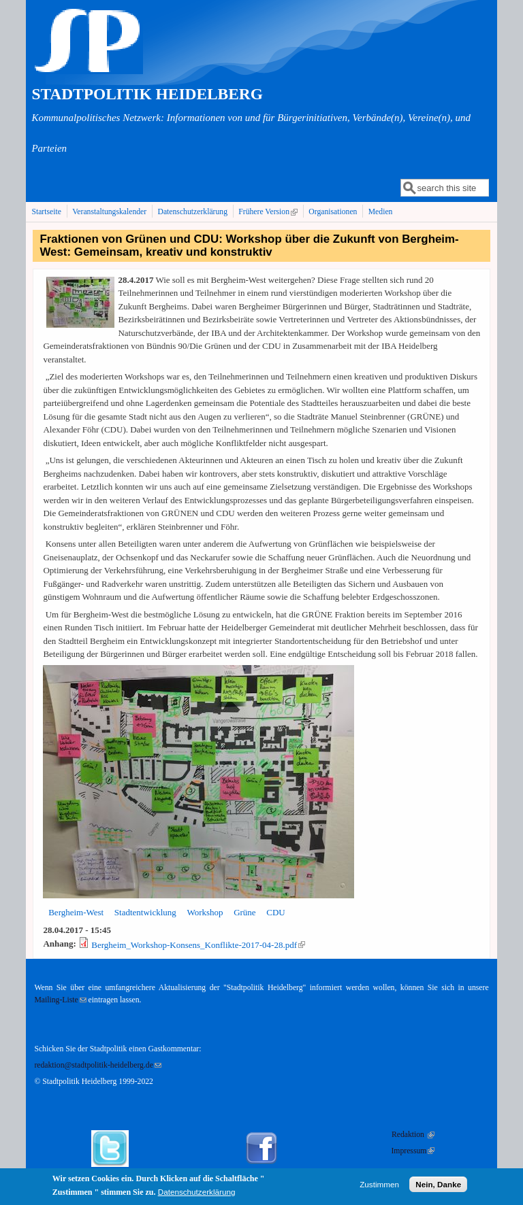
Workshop (205, 912)
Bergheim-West (76, 912)
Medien (380, 211)
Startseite (46, 211)
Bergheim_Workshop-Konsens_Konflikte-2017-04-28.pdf (198, 945)
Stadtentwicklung (145, 912)
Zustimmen (379, 1186)
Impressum (412, 1151)
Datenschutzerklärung (192, 211)
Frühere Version (269, 211)
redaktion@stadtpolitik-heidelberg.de (97, 1065)
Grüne (245, 912)
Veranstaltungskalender (109, 211)
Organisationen (332, 211)
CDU (275, 912)
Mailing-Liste (60, 1000)
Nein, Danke (438, 1186)
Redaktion (413, 1134)
